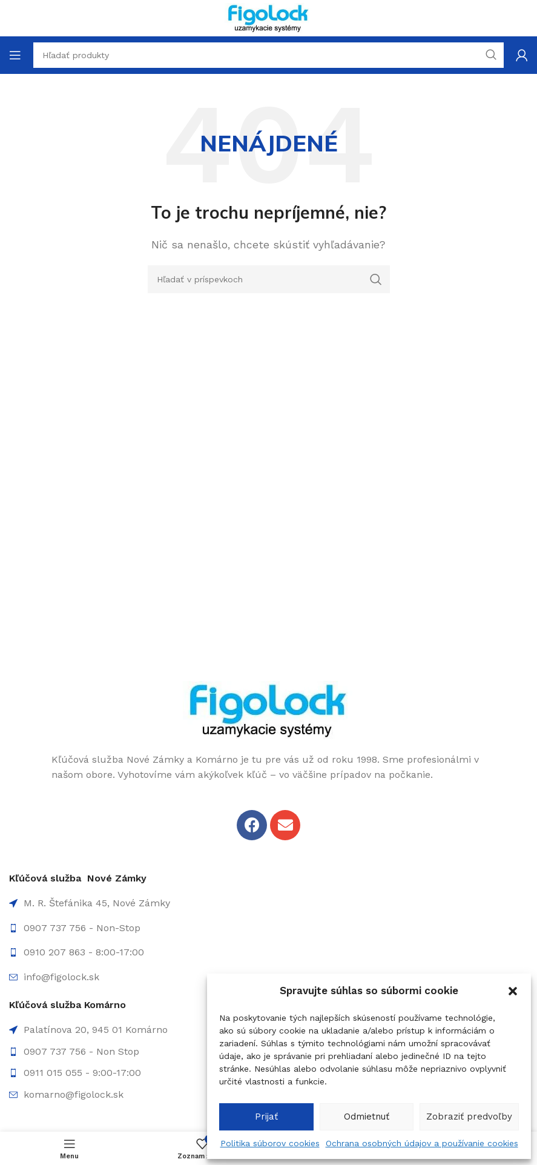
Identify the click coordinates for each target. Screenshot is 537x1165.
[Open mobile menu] (15, 55)
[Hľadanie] (269, 279)
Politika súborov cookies (270, 1143)
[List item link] (268, 928)
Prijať (266, 1116)
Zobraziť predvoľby (469, 1116)
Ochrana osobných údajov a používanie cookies (422, 1143)
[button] (513, 991)
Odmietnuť (366, 1116)
